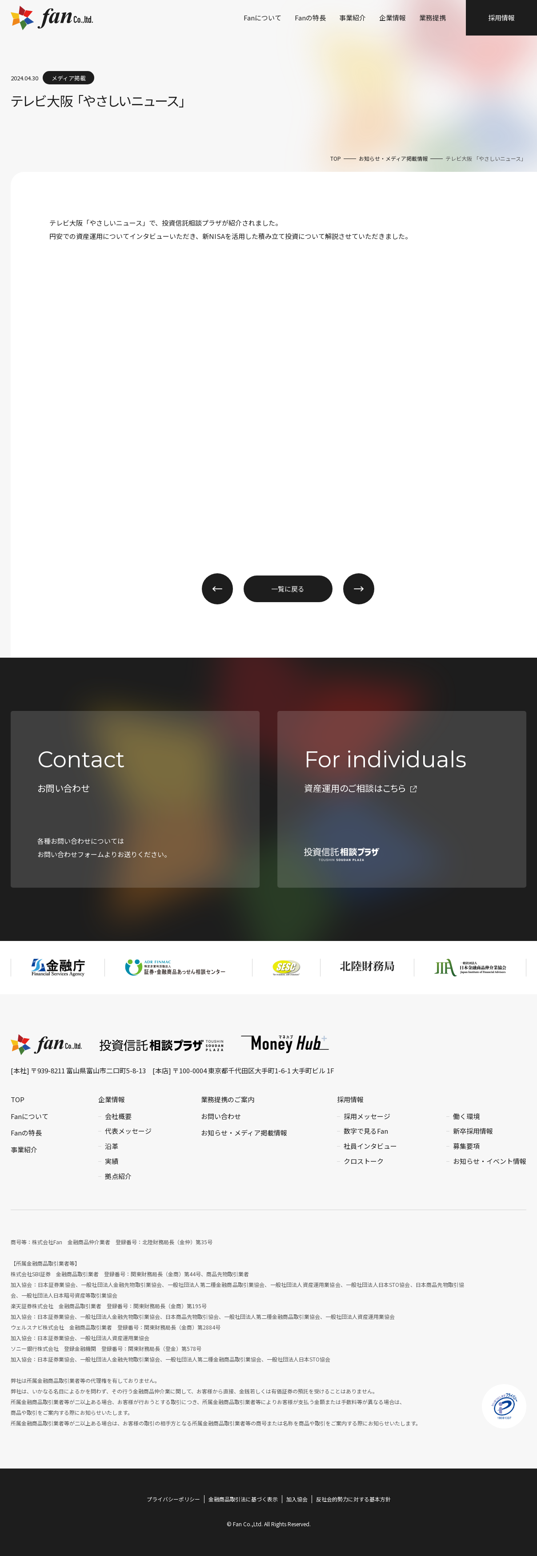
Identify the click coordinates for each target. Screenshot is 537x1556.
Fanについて (262, 17)
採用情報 (501, 17)
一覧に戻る (288, 588)
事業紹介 (352, 17)
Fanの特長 (310, 17)
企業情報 (392, 17)
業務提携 (432, 17)
